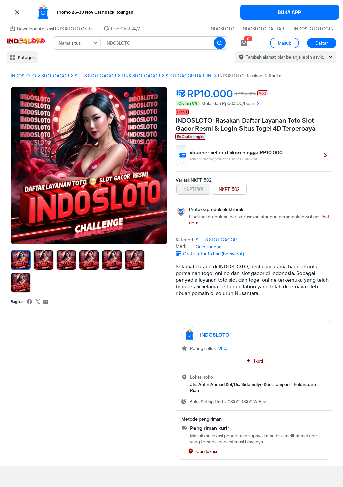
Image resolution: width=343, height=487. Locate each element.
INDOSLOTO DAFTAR (262, 28)
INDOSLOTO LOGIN (314, 28)
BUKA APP (289, 12)
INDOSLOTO (221, 28)
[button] (171, 12)
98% (222, 348)
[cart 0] (244, 43)
